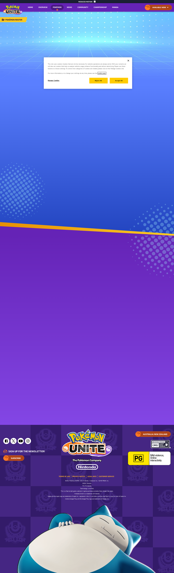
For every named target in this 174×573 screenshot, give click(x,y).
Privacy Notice (78, 476)
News (69, 7)
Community (82, 7)
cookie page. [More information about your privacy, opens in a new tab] (102, 73)
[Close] (128, 61)
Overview (42, 7)
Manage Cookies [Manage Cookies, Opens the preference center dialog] (53, 80)
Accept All (119, 81)
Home (30, 7)
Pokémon (57, 8)
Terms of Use (64, 476)
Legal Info (91, 476)
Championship (100, 7)
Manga (115, 7)
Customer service (106, 476)
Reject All (98, 81)
